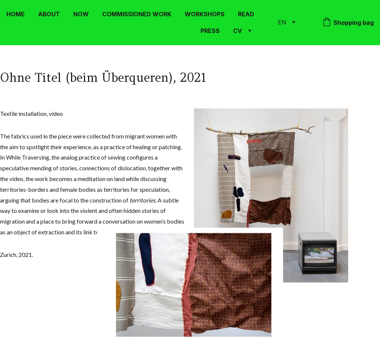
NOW (81, 14)
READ (246, 14)
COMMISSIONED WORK (136, 14)
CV (237, 30)
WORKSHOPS (205, 14)
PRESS (210, 30)
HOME (15, 14)
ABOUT (49, 14)
